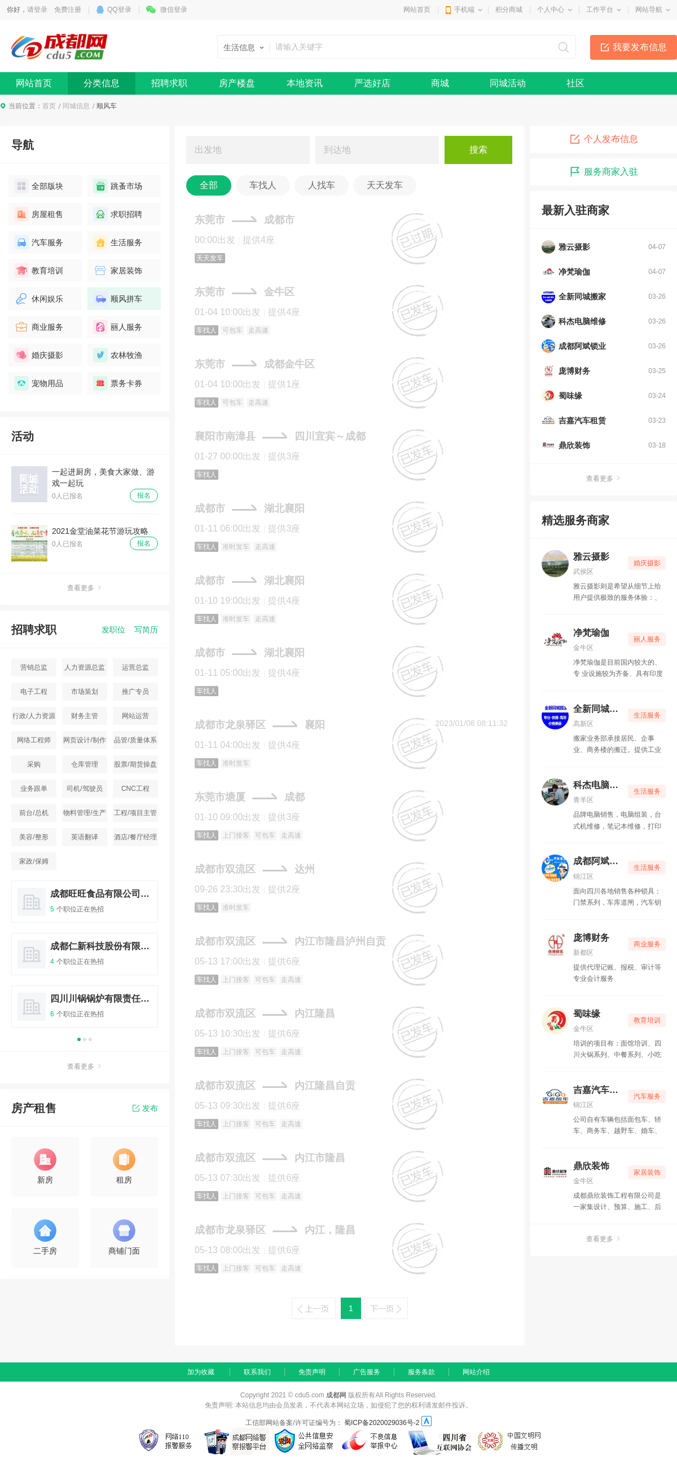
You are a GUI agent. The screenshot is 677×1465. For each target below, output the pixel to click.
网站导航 (648, 10)
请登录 (37, 10)
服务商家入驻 (603, 172)
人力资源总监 (84, 667)
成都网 (336, 1395)
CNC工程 (135, 789)
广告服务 (366, 1372)
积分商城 (508, 10)
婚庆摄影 (38, 355)
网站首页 (416, 10)
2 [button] (84, 1039)
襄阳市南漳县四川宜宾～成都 (280, 436)
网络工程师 (34, 740)
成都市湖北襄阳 (250, 508)
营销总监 (33, 667)
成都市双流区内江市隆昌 (270, 1157)
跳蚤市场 (117, 186)
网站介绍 (476, 1372)
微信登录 (173, 10)
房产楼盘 (237, 83)
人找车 (321, 185)
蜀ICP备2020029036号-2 (381, 1423)
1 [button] (79, 1039)
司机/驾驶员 (84, 789)
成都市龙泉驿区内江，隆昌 (275, 1230)
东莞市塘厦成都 (250, 797)
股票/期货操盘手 (135, 766)
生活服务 (117, 242)
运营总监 (135, 667)
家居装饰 (117, 270)
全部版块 (38, 186)
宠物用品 (38, 383)
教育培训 (38, 270)
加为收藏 (200, 1372)
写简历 (146, 629)
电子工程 (33, 692)
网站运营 (135, 716)
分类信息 (101, 83)
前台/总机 (33, 813)
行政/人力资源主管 (33, 718)
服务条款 (421, 1372)
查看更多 (84, 588)
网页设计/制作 (84, 740)
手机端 (464, 10)
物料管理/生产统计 (84, 815)
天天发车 (385, 185)
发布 (145, 1108)
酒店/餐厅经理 (135, 837)
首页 (49, 106)
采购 (34, 764)
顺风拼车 (117, 298)
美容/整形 (33, 837)
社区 (575, 83)
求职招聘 (117, 214)
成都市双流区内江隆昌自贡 (275, 1085)
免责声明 (312, 1372)
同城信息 (76, 106)
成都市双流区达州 (255, 869)
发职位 (113, 629)
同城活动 (508, 83)
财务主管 (84, 716)
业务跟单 (33, 789)
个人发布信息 (603, 139)
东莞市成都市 (244, 219)
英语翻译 (84, 837)
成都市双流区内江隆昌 (265, 1013)
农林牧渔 (117, 355)
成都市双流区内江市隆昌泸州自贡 (290, 941)
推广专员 (135, 692)
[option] (84, 959)
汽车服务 (38, 242)
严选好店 (372, 83)
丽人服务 (117, 327)
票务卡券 (117, 383)
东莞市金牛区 (244, 292)
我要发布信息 (640, 47)
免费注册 (67, 10)
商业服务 (38, 327)
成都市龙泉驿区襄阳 (260, 725)
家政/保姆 (33, 861)
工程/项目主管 (135, 813)
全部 (209, 185)
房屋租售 (38, 214)
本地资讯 (305, 83)
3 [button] (90, 1039)
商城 (440, 83)
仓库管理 (84, 764)
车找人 (262, 185)
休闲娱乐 (38, 298)
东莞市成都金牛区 (255, 364)
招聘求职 (169, 83)
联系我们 (257, 1372)
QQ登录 (119, 10)
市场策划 (84, 692)
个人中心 (550, 10)
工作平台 (599, 10)
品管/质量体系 (135, 740)
